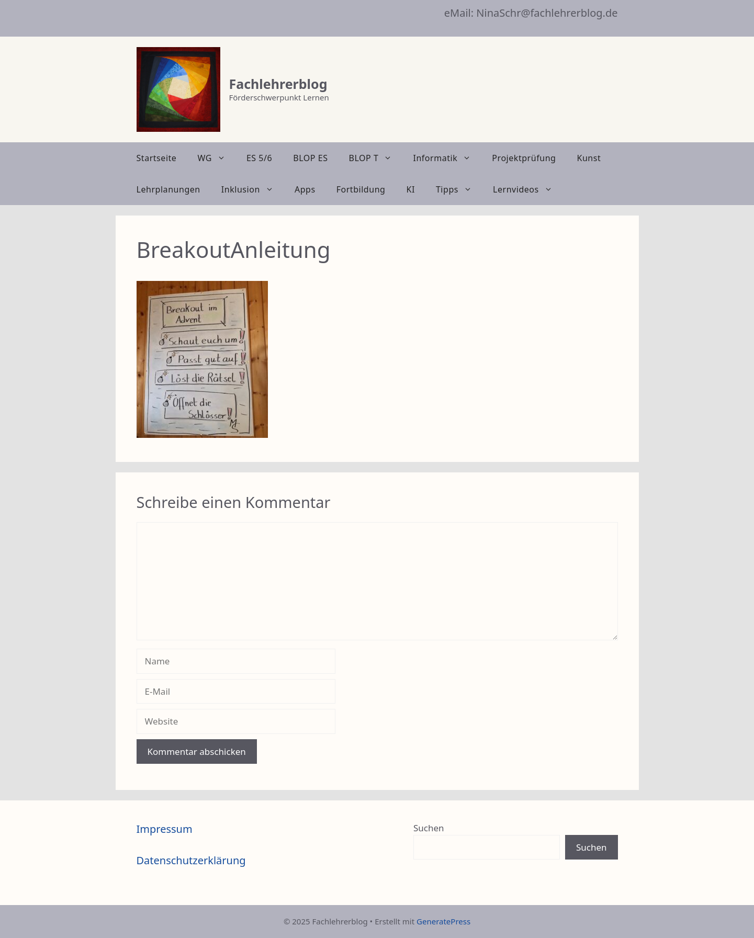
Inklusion (252, 189)
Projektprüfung (524, 158)
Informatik (447, 158)
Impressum (165, 829)
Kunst (589, 158)
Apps (305, 189)
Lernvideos (528, 189)
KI (411, 189)
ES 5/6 (259, 158)
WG (216, 158)
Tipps (459, 189)
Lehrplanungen (168, 189)
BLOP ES (310, 158)
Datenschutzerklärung (191, 860)
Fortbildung (361, 189)
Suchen (428, 828)
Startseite (157, 158)
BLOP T (376, 158)
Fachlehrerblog (278, 84)
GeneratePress (443, 921)
